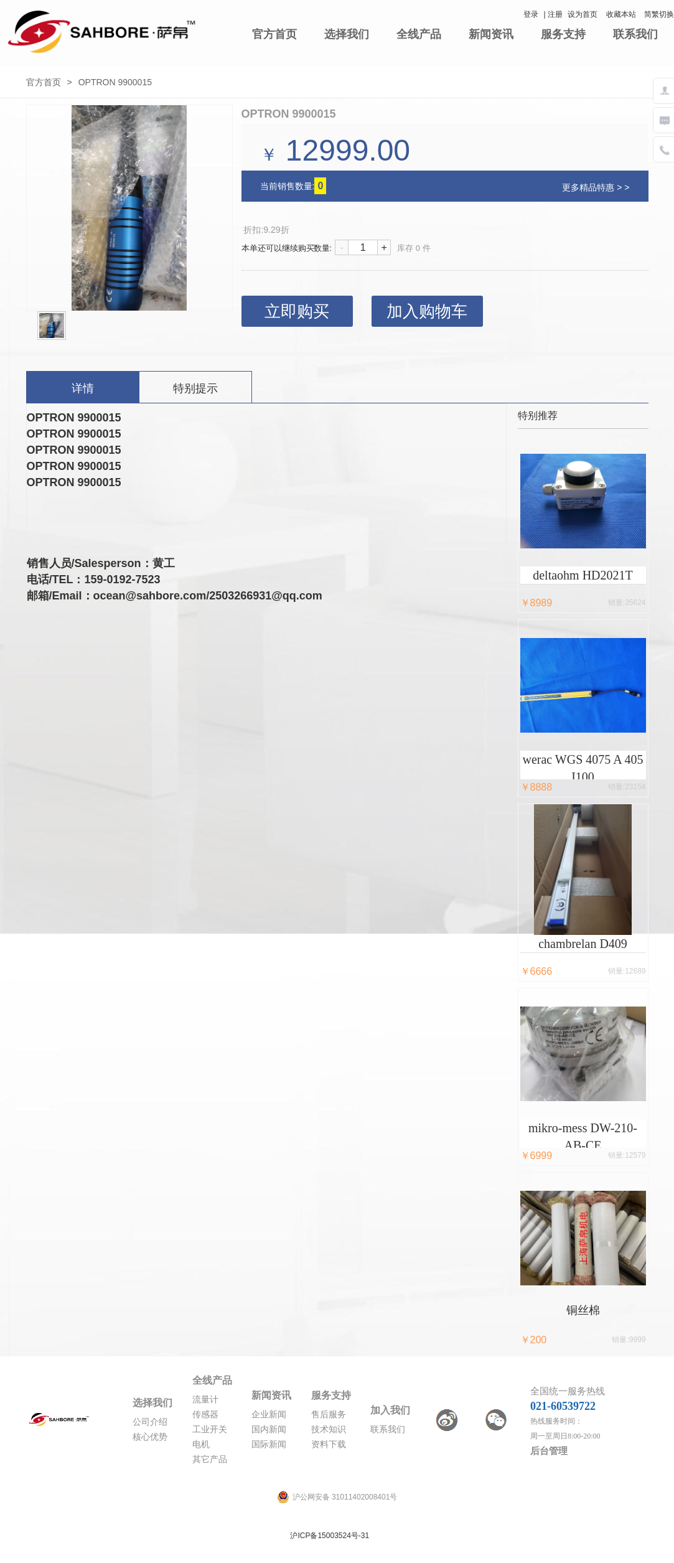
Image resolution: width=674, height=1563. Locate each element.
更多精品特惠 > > (595, 187)
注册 (555, 14)
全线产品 (418, 34)
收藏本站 (621, 14)
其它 (201, 1459)
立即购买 (296, 311)
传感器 (205, 1414)
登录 (530, 14)
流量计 (205, 1399)
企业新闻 (268, 1414)
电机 (201, 1444)
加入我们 (390, 1410)
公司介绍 (150, 1422)
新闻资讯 (491, 34)
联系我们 (635, 34)
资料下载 (328, 1444)
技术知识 (328, 1429)
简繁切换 (659, 14)
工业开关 (209, 1429)
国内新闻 (268, 1429)
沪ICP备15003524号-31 (329, 1535)
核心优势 (150, 1437)
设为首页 (582, 14)
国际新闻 (268, 1444)
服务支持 (563, 34)
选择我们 (346, 34)
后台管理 (549, 1451)
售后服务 (328, 1414)
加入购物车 (426, 311)
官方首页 (274, 34)
